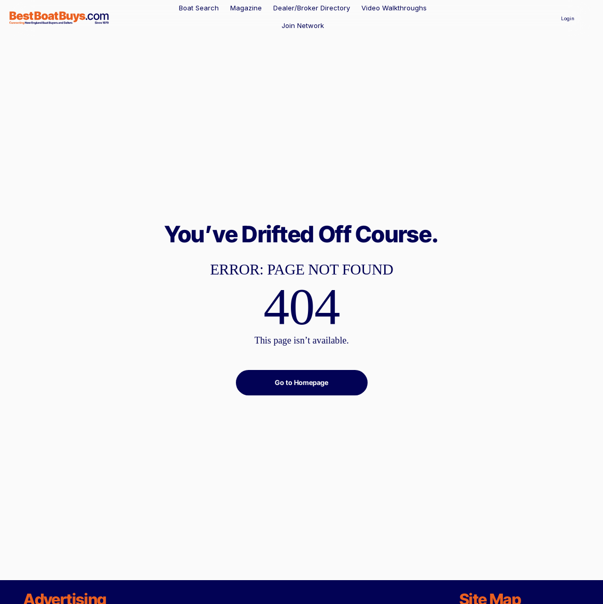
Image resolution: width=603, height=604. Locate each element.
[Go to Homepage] (302, 382)
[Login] (568, 18)
